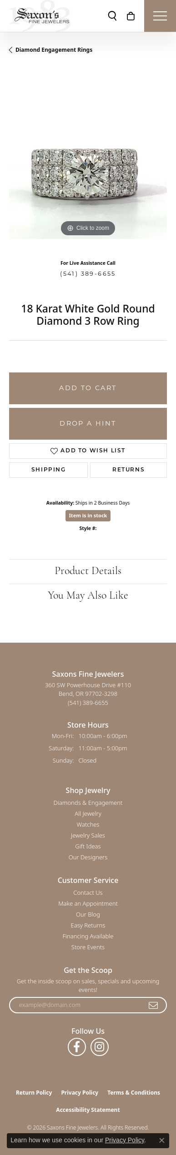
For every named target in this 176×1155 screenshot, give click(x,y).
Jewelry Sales (88, 835)
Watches (88, 824)
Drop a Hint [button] (88, 423)
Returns (128, 470)
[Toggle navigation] (160, 16)
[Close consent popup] (162, 1140)
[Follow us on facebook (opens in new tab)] (77, 1047)
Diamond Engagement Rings (53, 50)
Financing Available (87, 936)
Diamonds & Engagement (88, 802)
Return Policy (34, 1092)
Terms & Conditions (133, 1092)
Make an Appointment (88, 903)
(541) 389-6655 (88, 273)
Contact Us (87, 892)
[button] (112, 16)
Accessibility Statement (88, 1110)
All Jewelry (88, 813)
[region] (88, 160)
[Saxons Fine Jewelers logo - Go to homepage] (40, 16)
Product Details (88, 571)
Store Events (88, 947)
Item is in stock (88, 515)
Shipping (48, 470)
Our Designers (88, 857)
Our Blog (88, 914)
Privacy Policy (79, 1092)
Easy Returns (88, 925)
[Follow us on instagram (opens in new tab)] (100, 1047)
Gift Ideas (88, 846)
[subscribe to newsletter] (153, 1005)
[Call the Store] (88, 703)
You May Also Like (88, 595)
